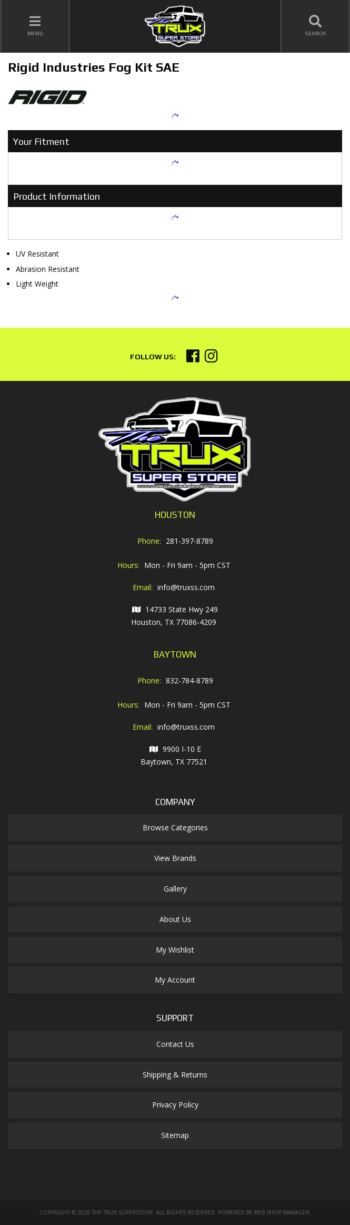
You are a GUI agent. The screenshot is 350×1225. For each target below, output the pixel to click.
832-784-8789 (189, 680)
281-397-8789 (189, 541)
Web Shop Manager (281, 1212)
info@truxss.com (186, 587)
